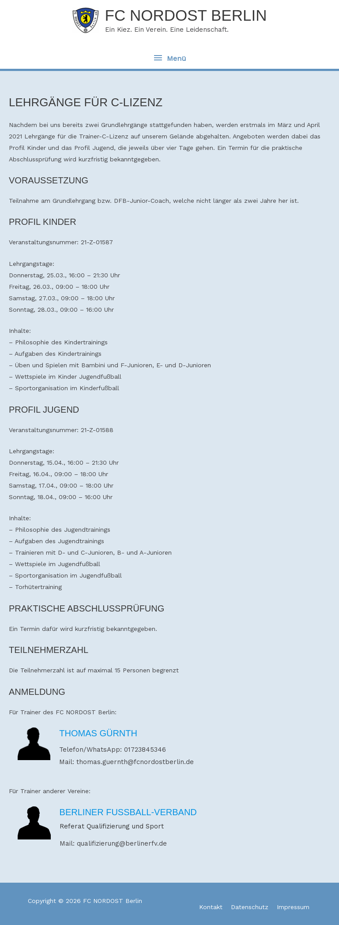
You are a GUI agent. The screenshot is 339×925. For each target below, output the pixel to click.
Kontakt (210, 906)
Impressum (293, 906)
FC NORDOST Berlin (186, 15)
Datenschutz (249, 906)
